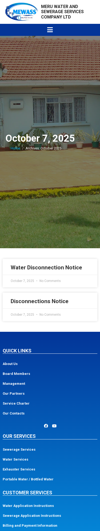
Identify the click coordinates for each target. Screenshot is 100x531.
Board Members (16, 374)
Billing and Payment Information (30, 526)
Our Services (19, 436)
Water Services (15, 459)
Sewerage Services (19, 449)
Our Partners (14, 393)
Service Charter (16, 403)
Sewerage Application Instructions (32, 516)
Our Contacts (14, 413)
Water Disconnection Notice (46, 267)
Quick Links (17, 350)
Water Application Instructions (28, 506)
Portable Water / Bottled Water (28, 479)
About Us (10, 364)
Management (14, 384)
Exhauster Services (19, 469)
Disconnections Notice (40, 301)
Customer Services (27, 492)
